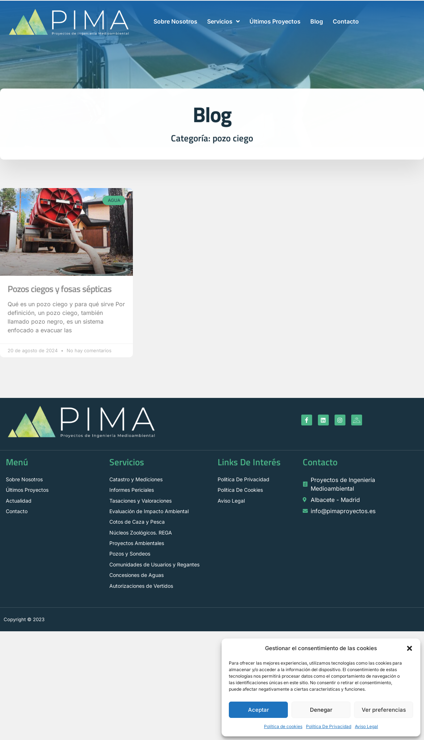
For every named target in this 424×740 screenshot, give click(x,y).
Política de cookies (283, 726)
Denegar (321, 709)
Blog (316, 21)
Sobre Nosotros (175, 21)
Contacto (346, 21)
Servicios (223, 21)
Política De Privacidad (328, 726)
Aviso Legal (366, 726)
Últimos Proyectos (275, 21)
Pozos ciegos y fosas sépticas (60, 289)
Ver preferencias (384, 709)
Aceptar (258, 709)
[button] (409, 648)
